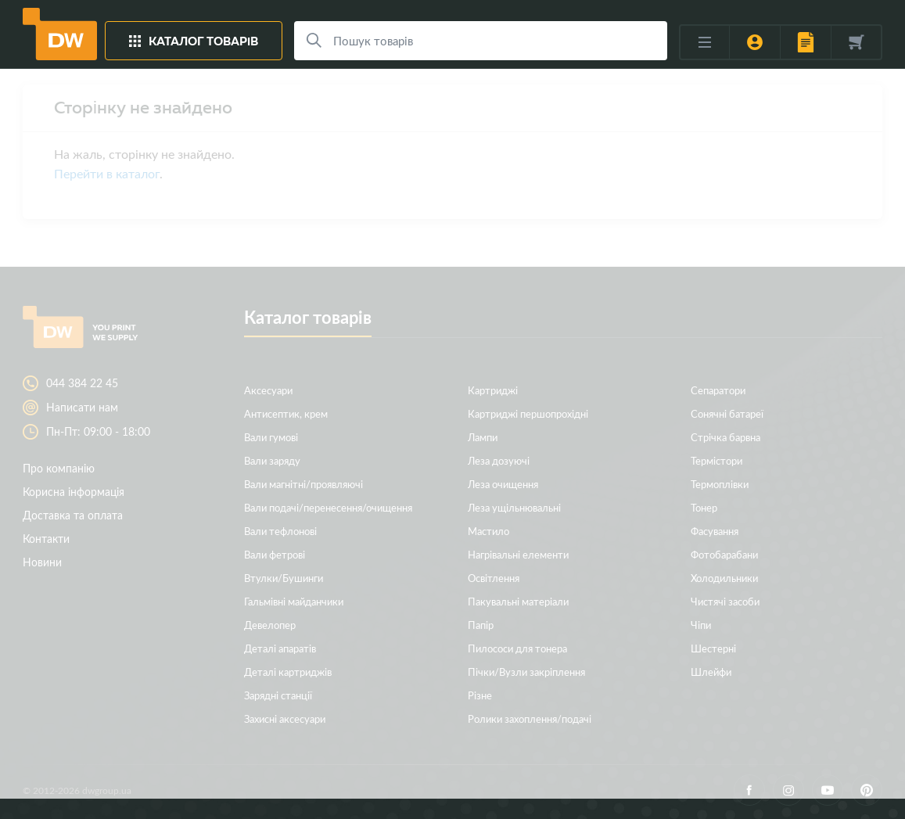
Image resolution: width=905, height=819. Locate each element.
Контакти (46, 538)
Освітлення (493, 577)
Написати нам (82, 408)
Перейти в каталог (107, 173)
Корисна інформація (73, 491)
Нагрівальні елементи (518, 554)
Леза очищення (503, 483)
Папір (481, 624)
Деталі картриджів (288, 671)
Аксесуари (268, 390)
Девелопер (270, 624)
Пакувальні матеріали (518, 601)
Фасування (714, 530)
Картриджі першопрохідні (528, 413)
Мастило (488, 530)
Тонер (704, 507)
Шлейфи (711, 671)
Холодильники (724, 577)
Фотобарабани (724, 554)
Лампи (482, 437)
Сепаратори (718, 390)
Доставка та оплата (73, 515)
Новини (42, 562)
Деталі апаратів (280, 648)
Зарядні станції (278, 695)
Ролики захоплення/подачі (529, 718)
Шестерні (713, 648)
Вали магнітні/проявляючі (303, 483)
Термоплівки (720, 483)
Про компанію (59, 468)
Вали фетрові (274, 554)
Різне (480, 695)
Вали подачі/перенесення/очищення (328, 507)
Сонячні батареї (727, 413)
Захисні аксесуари (284, 718)
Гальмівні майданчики (293, 601)
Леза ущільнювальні (514, 507)
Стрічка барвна (725, 437)
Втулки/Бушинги (283, 577)
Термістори (716, 460)
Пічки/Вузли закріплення (526, 671)
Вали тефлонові (280, 530)
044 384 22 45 (82, 383)
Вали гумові (271, 437)
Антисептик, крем (286, 413)
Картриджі (493, 390)
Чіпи (701, 624)
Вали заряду (272, 460)
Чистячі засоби (725, 601)
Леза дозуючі (499, 460)
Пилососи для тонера (517, 648)
